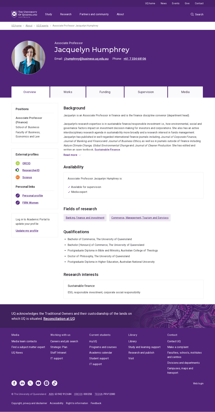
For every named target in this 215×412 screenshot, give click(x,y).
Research (65, 14)
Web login (198, 383)
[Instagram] (46, 383)
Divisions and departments (183, 362)
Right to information (77, 403)
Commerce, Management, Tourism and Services (139, 217)
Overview (29, 92)
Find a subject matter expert (28, 347)
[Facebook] (14, 383)
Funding (105, 92)
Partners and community (94, 14)
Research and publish (141, 352)
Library (132, 341)
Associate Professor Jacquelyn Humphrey (75, 25)
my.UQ (93, 341)
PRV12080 (109, 394)
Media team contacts (24, 341)
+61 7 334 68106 (135, 58)
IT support (56, 358)
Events (175, 3)
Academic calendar (100, 352)
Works (68, 92)
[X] (30, 383)
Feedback (96, 403)
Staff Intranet (58, 352)
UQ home (150, 3)
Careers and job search (64, 341)
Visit (131, 358)
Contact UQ (174, 341)
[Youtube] (38, 383)
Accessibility (56, 403)
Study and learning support (144, 347)
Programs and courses (103, 347)
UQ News (17, 352)
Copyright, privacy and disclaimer (29, 403)
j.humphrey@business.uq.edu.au (86, 58)
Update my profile (27, 230)
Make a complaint (178, 347)
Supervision (146, 92)
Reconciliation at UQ (59, 319)
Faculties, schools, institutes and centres (184, 355)
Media (185, 92)
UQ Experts (42, 25)
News (164, 3)
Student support (99, 358)
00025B (88, 394)
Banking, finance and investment (85, 217)
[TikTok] (54, 383)
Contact (199, 3)
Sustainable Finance (107, 149)
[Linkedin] (22, 383)
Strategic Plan (58, 347)
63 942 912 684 (63, 394)
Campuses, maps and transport (180, 370)
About (120, 14)
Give (187, 3)
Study (48, 14)
